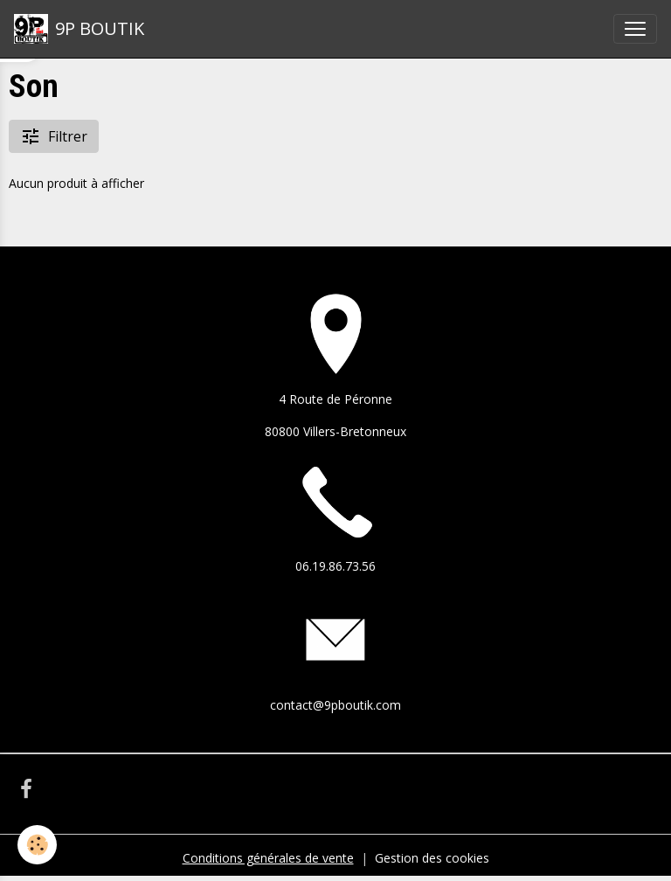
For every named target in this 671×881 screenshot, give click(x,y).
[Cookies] (37, 844)
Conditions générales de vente (268, 858)
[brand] (79, 29)
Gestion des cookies (432, 858)
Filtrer (53, 136)
